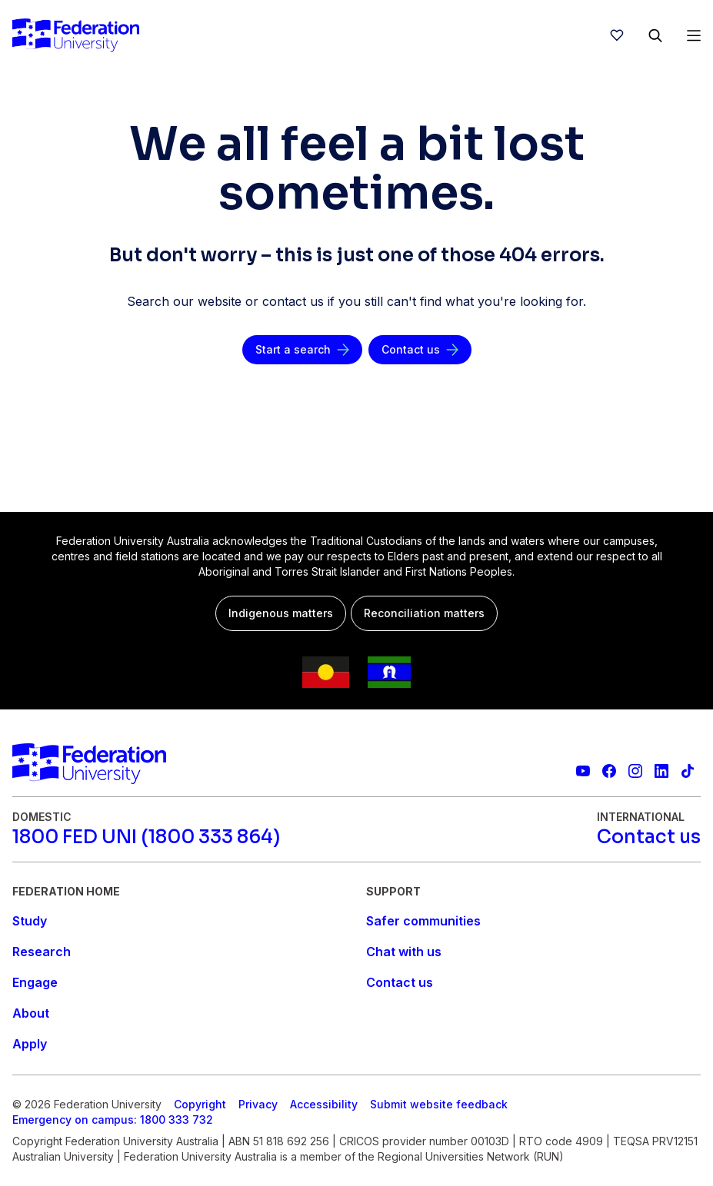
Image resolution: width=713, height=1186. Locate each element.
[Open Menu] (694, 35)
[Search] (655, 35)
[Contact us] (419, 349)
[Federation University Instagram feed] (635, 771)
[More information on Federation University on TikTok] (688, 771)
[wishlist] (617, 35)
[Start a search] (302, 349)
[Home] (75, 35)
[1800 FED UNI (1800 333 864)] (146, 837)
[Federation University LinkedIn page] (661, 771)
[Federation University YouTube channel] (583, 771)
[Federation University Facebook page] (609, 771)
